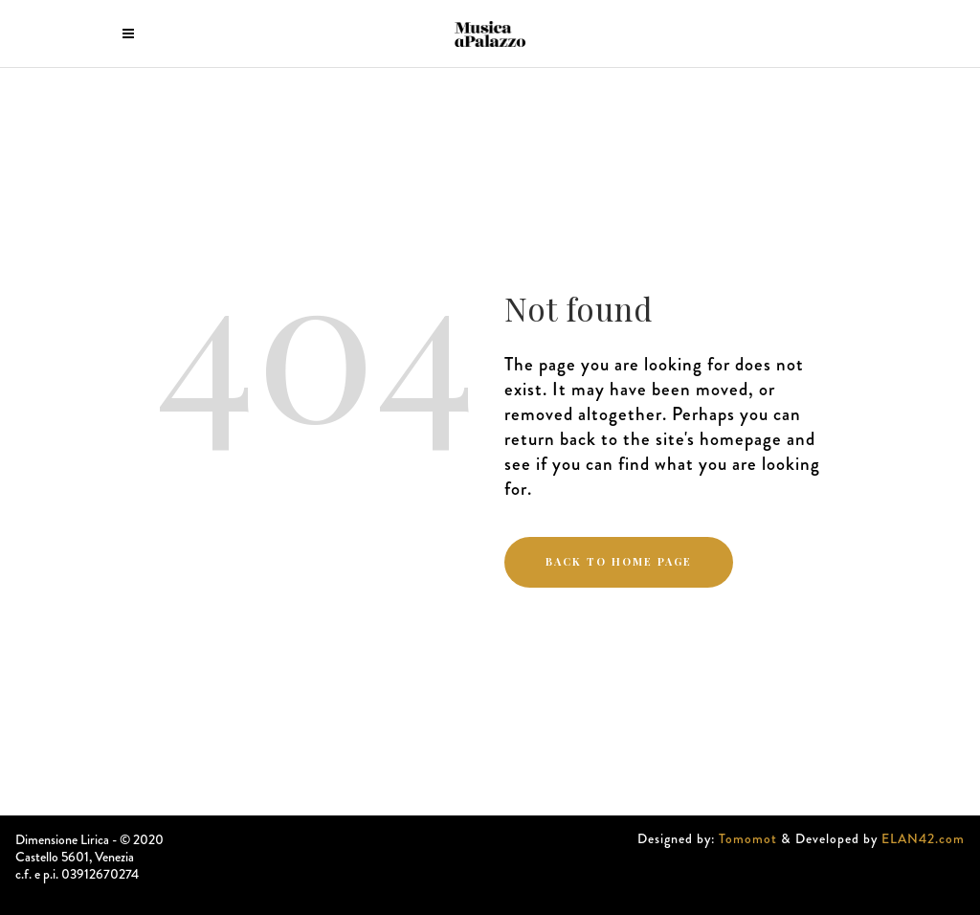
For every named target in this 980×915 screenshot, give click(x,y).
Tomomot (748, 838)
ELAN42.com (923, 838)
